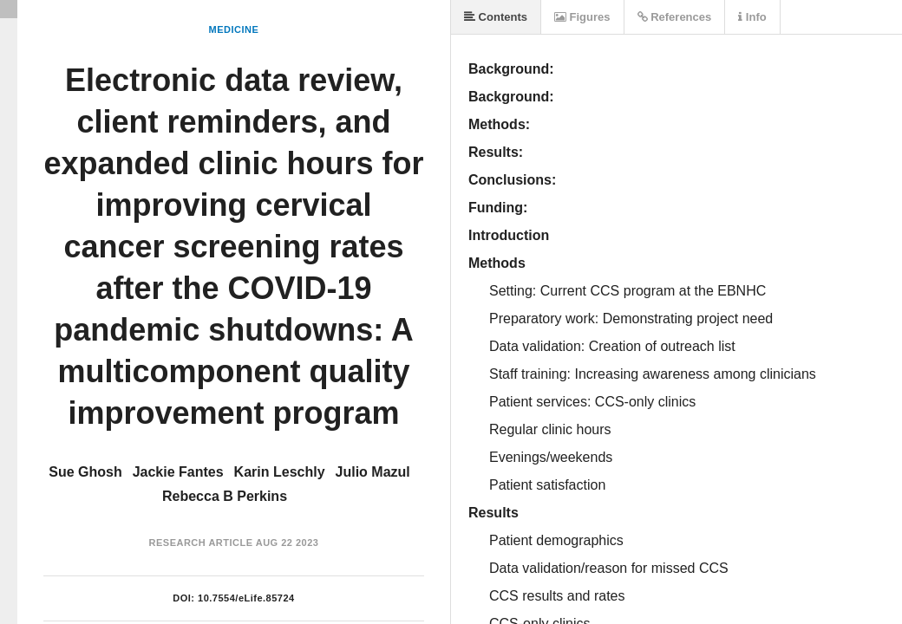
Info (752, 16)
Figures (582, 16)
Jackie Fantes (178, 472)
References (674, 16)
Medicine (234, 29)
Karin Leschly (279, 472)
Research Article (201, 542)
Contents (495, 16)
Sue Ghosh (85, 472)
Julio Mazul (373, 472)
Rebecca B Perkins (224, 496)
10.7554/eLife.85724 (246, 598)
